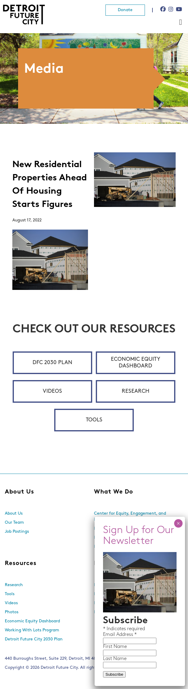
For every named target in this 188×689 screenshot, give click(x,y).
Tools (94, 420)
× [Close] (178, 523)
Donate (125, 10)
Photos (11, 612)
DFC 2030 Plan (52, 363)
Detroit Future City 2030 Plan (34, 639)
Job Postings (17, 531)
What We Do (113, 492)
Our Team (14, 522)
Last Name (115, 658)
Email (109, 634)
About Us (19, 492)
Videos (52, 391)
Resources (20, 563)
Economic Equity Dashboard (135, 363)
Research (135, 391)
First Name (115, 646)
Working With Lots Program (32, 630)
